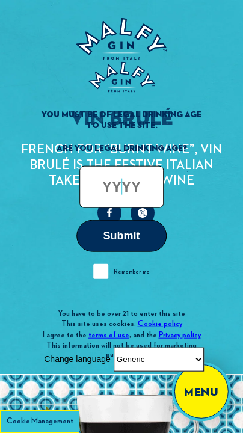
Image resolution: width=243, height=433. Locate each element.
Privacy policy (180, 334)
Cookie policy (160, 323)
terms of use (108, 334)
